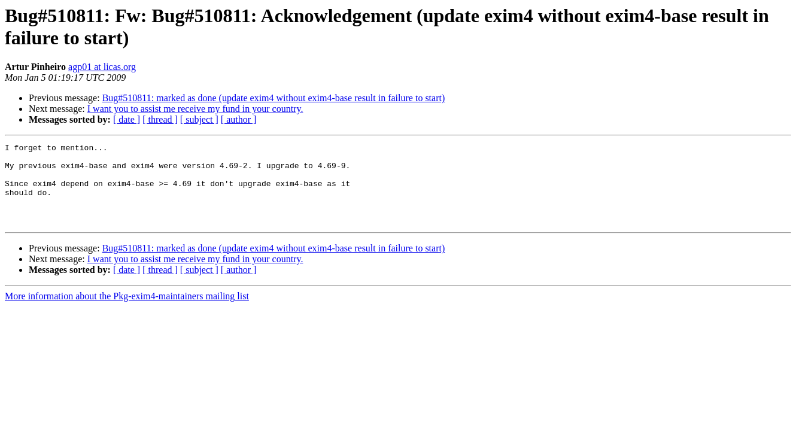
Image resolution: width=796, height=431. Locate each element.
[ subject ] (199, 119)
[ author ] (239, 119)
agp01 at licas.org (102, 67)
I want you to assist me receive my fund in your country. (195, 109)
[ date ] (126, 119)
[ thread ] (160, 119)
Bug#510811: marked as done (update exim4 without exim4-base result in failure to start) (273, 98)
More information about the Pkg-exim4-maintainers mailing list (127, 312)
